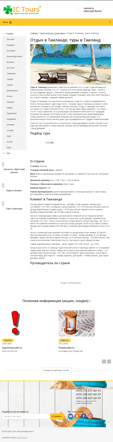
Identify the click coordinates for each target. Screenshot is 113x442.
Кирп (9, 136)
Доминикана (12, 90)
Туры (8, 153)
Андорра (10, 45)
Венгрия (10, 62)
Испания (10, 124)
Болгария (11, 50)
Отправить (57, 416)
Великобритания (14, 56)
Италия (10, 130)
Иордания (11, 119)
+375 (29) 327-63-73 (88, 394)
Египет (10, 96)
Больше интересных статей (56, 370)
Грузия (10, 85)
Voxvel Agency (22, 437)
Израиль (10, 102)
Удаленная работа (12, 348)
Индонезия (12, 113)
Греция (10, 79)
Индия (9, 107)
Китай (9, 141)
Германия (11, 73)
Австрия (10, 39)
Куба (9, 147)
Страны (9, 33)
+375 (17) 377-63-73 (88, 390)
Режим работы (66, 348)
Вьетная (10, 67)
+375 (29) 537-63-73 (88, 398)
